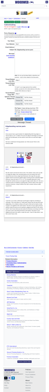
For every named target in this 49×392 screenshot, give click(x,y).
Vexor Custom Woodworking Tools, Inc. (18, 291)
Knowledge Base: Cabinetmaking (16, 263)
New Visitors (28, 383)
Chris (7, 130)
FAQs (5, 385)
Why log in (25, 26)
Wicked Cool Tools (12, 297)
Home (5, 18)
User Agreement (30, 372)
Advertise (28, 388)
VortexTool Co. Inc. (12, 308)
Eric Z (7, 169)
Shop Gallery (10, 264)
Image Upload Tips (26, 112)
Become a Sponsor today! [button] (24, 361)
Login (37, 18)
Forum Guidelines (30, 374)
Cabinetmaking (17, 18)
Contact (6, 388)
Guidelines (24, 22)
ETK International (12, 346)
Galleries (25, 247)
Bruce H (8, 197)
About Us (28, 385)
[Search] (23, 6)
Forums (10, 18)
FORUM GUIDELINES (12, 252)
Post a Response (9, 22)
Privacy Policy (29, 377)
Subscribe (17, 22)
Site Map (31, 247)
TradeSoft (9, 285)
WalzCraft (9, 314)
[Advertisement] (24, 235)
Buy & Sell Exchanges (10, 247)
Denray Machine (11, 275)
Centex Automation (12, 281)
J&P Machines (11, 302)
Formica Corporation (12, 356)
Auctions (27, 390)
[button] (5, 378)
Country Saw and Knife (13, 318)
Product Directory (11, 261)
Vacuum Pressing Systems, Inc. (15, 352)
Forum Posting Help (11, 256)
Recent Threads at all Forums (15, 266)
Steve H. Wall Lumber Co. (14, 324)
